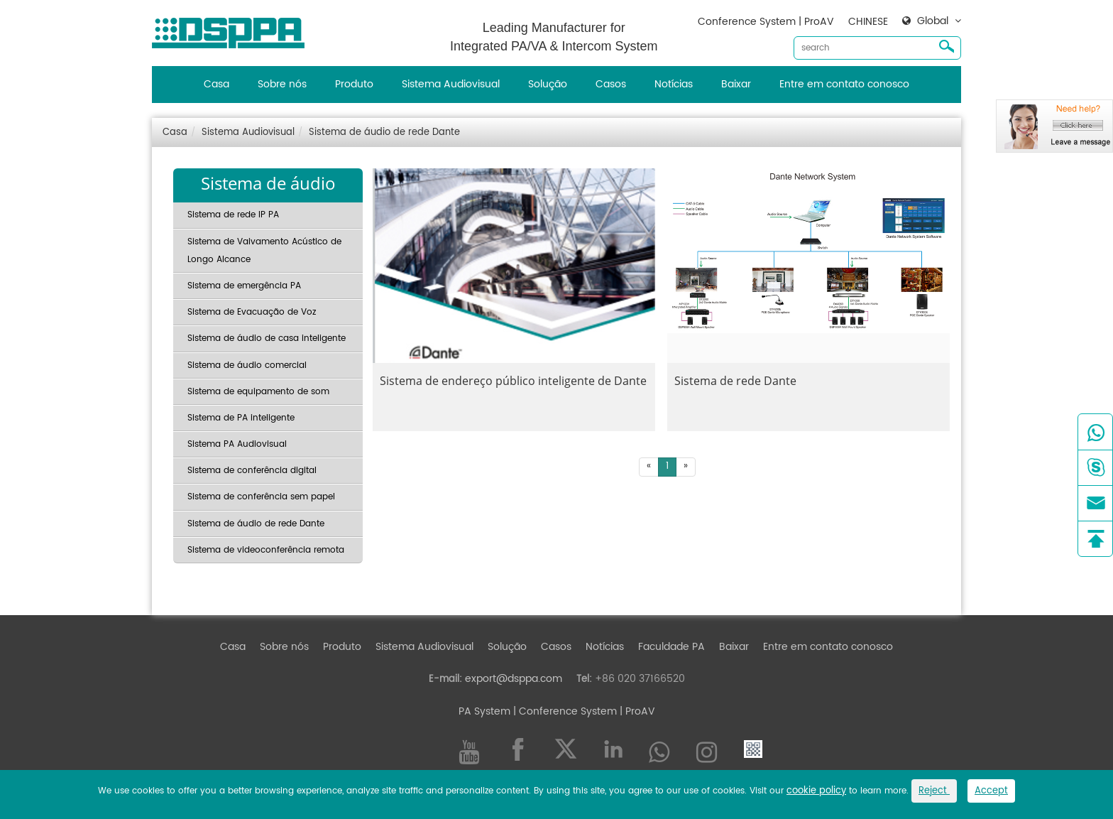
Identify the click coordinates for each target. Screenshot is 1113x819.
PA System (484, 711)
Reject (934, 790)
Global (932, 21)
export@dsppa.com (513, 679)
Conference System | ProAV (766, 21)
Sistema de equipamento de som (258, 391)
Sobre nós (282, 84)
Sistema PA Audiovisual (237, 444)
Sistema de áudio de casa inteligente (266, 338)
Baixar (736, 84)
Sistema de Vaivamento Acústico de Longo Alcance (264, 250)
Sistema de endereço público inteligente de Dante (513, 381)
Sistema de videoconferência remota (265, 550)
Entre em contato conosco (844, 84)
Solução (547, 84)
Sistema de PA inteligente (241, 418)
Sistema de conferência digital (252, 470)
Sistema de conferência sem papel (261, 497)
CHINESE (868, 21)
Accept (991, 790)
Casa (216, 84)
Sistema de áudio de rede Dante (384, 132)
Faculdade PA (671, 647)
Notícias (673, 84)
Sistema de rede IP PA (233, 215)
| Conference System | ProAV (582, 711)
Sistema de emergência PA (244, 286)
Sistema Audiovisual (451, 84)
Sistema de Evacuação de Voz (251, 312)
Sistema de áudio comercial (247, 365)
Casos (611, 84)
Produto (354, 84)
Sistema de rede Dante (735, 381)
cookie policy (816, 790)
